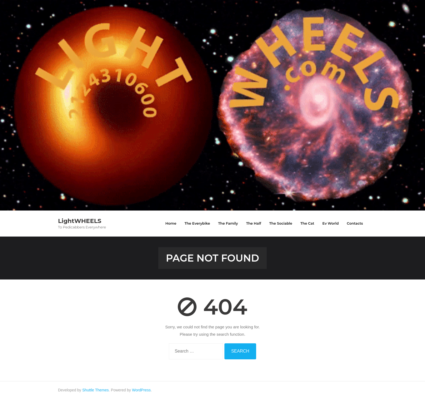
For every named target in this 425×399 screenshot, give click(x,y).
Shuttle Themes (95, 390)
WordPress (141, 390)
